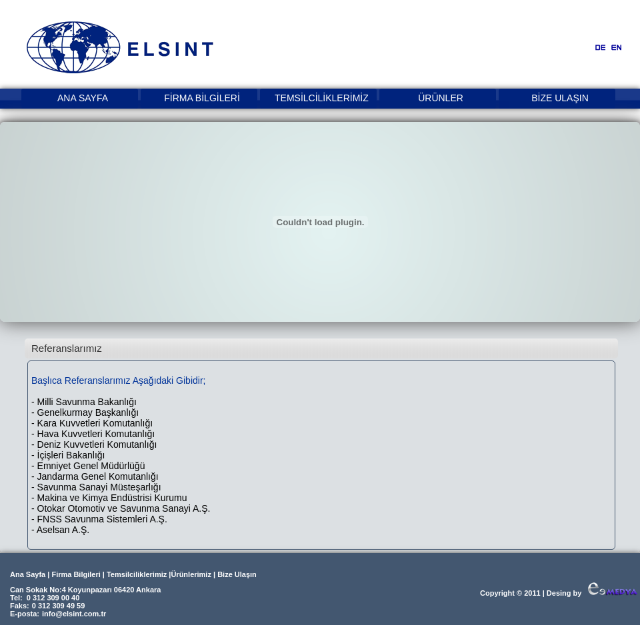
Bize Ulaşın (237, 574)
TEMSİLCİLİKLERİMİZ (321, 98)
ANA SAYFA (82, 98)
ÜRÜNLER (440, 98)
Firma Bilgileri (75, 574)
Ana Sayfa (27, 574)
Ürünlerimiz (191, 574)
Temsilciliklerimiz (137, 574)
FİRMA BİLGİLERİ (202, 98)
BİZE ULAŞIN (560, 98)
